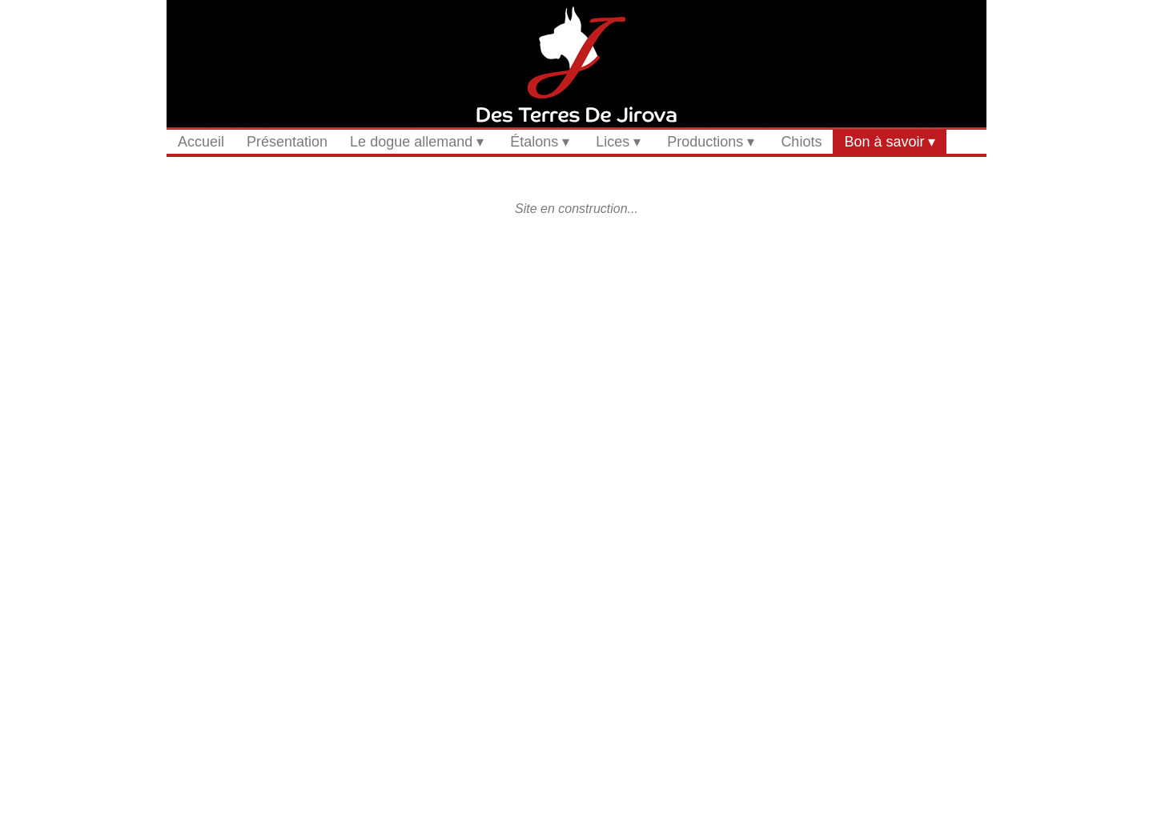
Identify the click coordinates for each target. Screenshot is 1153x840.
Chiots (801, 142)
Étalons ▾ (539, 142)
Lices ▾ (618, 142)
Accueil (201, 142)
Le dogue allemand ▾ (417, 142)
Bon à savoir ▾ (889, 142)
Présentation (287, 142)
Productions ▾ (710, 142)
